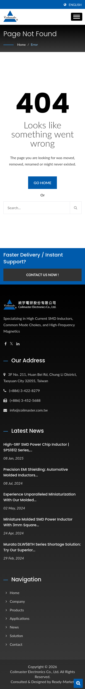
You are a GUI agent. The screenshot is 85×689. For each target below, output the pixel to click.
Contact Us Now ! (42, 275)
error (34, 44)
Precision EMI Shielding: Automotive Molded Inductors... (35, 472)
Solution (16, 635)
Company (17, 601)
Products (17, 610)
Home (21, 44)
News (14, 627)
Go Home (42, 183)
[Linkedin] (17, 343)
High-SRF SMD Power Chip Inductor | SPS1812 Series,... (36, 447)
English (75, 5)
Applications (19, 618)
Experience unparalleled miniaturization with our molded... (39, 497)
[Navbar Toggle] (76, 17)
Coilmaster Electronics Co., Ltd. (34, 671)
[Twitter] (11, 343)
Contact (16, 644)
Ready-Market (63, 681)
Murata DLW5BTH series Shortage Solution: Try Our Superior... (42, 547)
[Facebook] (6, 343)
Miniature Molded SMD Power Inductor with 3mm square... (38, 522)
